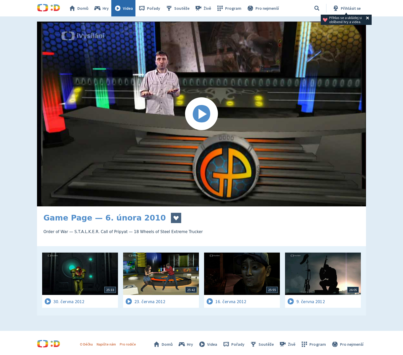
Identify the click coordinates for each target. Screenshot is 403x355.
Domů (78, 8)
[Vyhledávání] (317, 8)
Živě (203, 8)
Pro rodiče (128, 344)
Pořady (149, 8)
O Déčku (86, 344)
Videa (123, 8)
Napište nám (106, 344)
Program (228, 8)
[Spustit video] (201, 114)
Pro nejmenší (262, 8)
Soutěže (177, 8)
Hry (101, 8)
